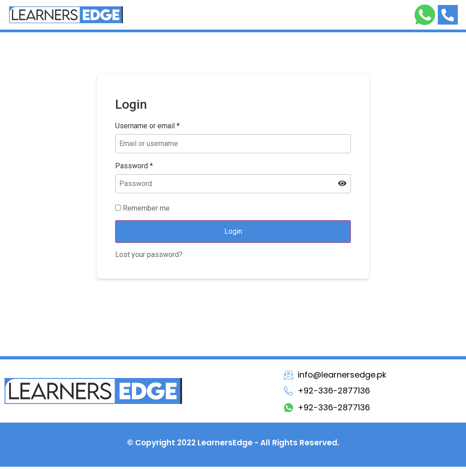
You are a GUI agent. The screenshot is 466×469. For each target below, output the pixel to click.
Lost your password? (148, 256)
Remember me (142, 210)
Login (233, 233)
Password (134, 168)
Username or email (147, 128)
